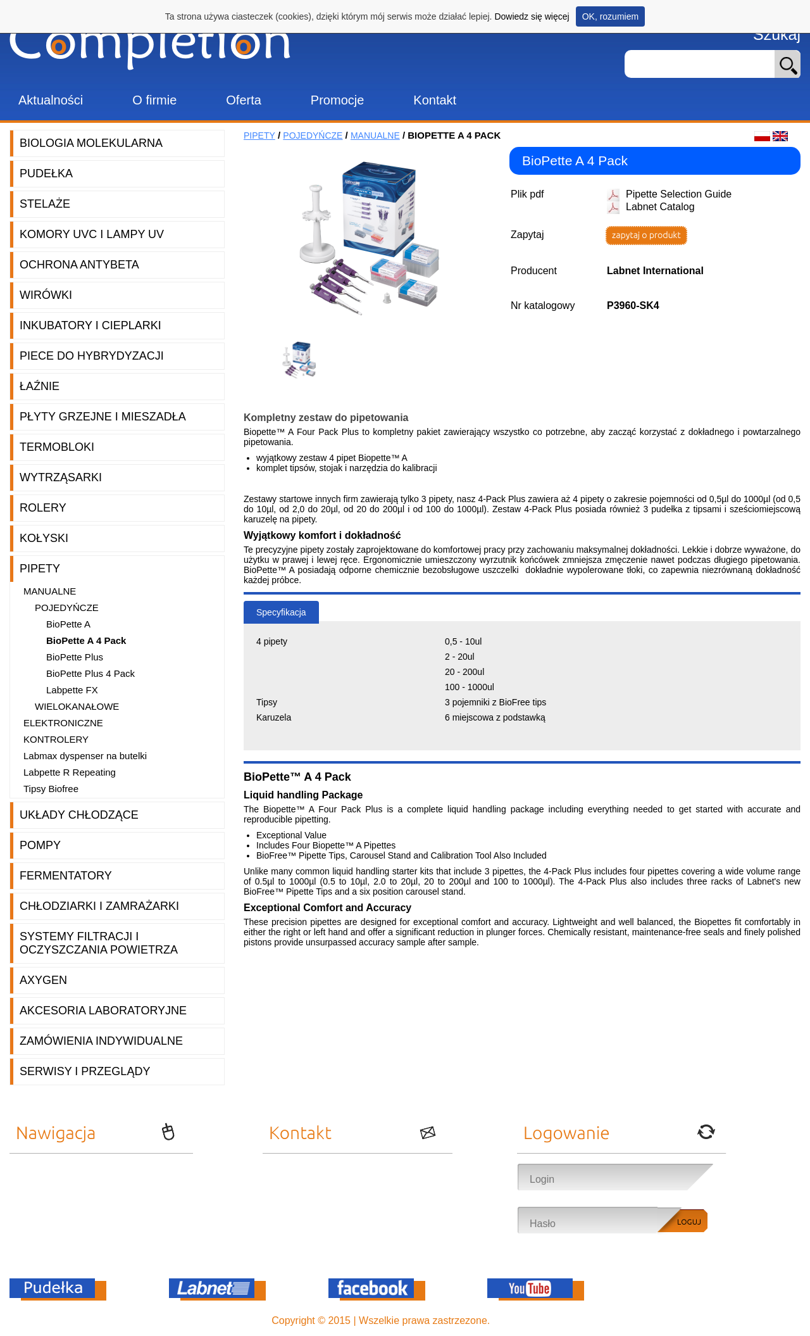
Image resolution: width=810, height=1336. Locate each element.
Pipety (40, 568)
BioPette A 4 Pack (86, 640)
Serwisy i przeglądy (85, 1071)
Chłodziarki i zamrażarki (99, 906)
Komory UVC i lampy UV (92, 234)
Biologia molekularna (91, 143)
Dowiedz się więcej (531, 16)
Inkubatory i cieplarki (90, 325)
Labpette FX (72, 689)
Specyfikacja (281, 612)
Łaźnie (39, 386)
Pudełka (46, 173)
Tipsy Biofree (50, 788)
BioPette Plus (74, 657)
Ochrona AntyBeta (79, 264)
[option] (304, 361)
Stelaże (45, 204)
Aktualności (50, 100)
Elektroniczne (63, 722)
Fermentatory (66, 875)
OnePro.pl (516, 1320)
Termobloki (57, 447)
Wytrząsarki (61, 477)
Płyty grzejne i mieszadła (103, 416)
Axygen (43, 980)
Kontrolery (56, 739)
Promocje (337, 100)
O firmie (154, 100)
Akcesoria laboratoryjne (103, 1010)
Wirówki (46, 295)
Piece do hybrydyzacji (92, 356)
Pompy (40, 845)
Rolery (43, 507)
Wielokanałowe (77, 706)
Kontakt (434, 100)
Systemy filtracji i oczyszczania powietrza (99, 943)
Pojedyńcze (67, 607)
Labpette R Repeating (69, 772)
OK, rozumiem (610, 16)
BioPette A (68, 624)
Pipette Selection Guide (679, 194)
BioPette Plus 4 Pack (90, 673)
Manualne (49, 591)
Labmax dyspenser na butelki (85, 755)
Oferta (243, 100)
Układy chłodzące (79, 815)
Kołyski (44, 538)
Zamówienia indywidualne (101, 1041)
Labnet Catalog (660, 206)
